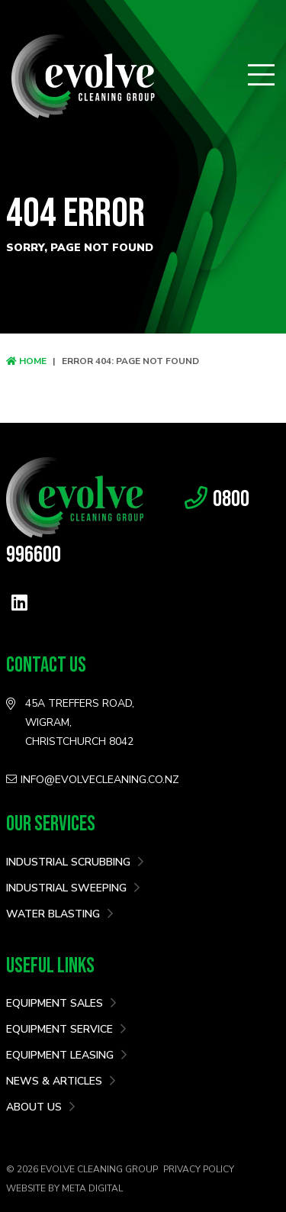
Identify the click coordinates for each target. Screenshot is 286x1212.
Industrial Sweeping (73, 888)
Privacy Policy (198, 1169)
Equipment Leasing (66, 1055)
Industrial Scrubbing (74, 862)
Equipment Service (66, 1029)
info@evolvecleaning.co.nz (92, 779)
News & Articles (60, 1081)
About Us (40, 1107)
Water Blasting (59, 914)
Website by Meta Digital (64, 1188)
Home (26, 361)
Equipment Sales (61, 1003)
